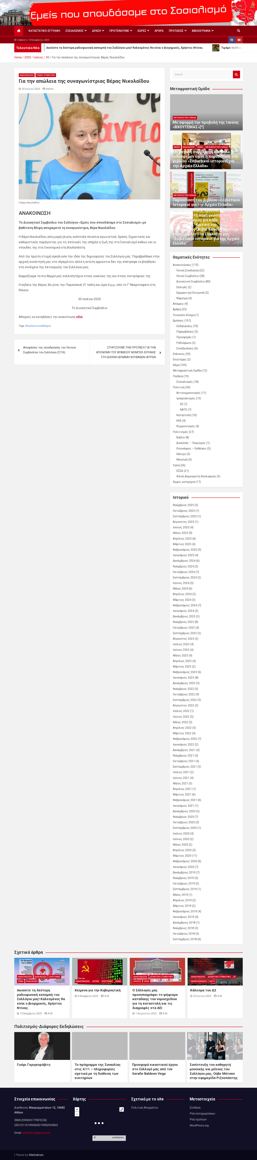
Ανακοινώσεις (27, 75)
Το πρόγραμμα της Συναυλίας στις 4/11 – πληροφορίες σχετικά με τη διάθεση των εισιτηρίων (98, 1071)
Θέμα (200, 147)
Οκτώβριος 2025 (184, 510)
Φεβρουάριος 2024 (185, 605)
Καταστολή (183, 415)
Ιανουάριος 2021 (183, 805)
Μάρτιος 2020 (182, 855)
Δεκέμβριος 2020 (184, 811)
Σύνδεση (195, 1107)
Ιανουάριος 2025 (183, 555)
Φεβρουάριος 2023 (185, 672)
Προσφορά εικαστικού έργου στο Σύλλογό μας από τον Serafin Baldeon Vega (155, 1069)
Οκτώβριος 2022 (184, 694)
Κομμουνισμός (185, 426)
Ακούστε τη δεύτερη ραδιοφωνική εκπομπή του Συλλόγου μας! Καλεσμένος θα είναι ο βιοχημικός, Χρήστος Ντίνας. (41, 999)
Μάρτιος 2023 (182, 666)
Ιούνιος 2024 (181, 583)
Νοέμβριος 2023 (183, 622)
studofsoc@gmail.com (36, 1132)
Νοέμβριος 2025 (183, 505)
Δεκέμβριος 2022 (184, 683)
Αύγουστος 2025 (183, 522)
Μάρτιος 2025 (182, 544)
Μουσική (182, 459)
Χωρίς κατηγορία (184, 482)
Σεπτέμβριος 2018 (185, 939)
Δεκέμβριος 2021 (184, 750)
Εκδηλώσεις (189, 147)
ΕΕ (181, 404)
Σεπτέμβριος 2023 (185, 633)
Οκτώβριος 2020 (184, 822)
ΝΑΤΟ (183, 409)
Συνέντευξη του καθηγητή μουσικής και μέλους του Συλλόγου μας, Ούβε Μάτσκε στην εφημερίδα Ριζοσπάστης (214, 1071)
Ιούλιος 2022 (181, 711)
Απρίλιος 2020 (182, 850)
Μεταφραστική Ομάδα (185, 118)
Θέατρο (181, 454)
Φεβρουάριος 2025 (185, 549)
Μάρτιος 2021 (182, 794)
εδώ (79, 317)
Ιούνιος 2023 (181, 649)
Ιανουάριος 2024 (183, 611)
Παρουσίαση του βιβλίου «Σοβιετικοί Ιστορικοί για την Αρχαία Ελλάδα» (206, 202)
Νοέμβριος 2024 (183, 566)
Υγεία (176, 465)
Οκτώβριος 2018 (184, 933)
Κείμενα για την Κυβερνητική (98, 990)
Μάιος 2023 (180, 655)
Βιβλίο (177, 147)
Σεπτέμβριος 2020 (185, 828)
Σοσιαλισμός (74, 30)
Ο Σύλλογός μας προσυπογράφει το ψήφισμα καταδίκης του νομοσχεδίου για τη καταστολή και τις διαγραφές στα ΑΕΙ (155, 999)
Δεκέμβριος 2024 (184, 560)
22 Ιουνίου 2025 (200, 996)
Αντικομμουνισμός (188, 393)
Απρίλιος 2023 (182, 661)
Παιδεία (178, 376)
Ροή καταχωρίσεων (202, 1113)
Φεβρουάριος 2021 (185, 800)
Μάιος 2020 (180, 844)
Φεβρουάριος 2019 (185, 911)
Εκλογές (181, 287)
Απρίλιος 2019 (182, 900)
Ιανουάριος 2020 (183, 867)
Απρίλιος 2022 (182, 727)
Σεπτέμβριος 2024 (185, 577)
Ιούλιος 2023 (181, 644)
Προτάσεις (176, 30)
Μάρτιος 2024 (182, 600)
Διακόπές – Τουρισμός (191, 443)
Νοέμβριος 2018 (183, 928)
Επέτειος (179, 354)
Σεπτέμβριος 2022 (185, 700)
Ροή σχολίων (198, 1119)
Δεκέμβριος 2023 (184, 616)
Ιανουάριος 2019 (183, 917)
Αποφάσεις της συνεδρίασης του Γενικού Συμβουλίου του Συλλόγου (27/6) (49, 350)
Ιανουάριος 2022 (183, 744)
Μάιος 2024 (180, 588)
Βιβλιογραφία (201, 30)
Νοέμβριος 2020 (183, 816)
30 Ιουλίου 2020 (29, 88)
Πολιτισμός (180, 432)
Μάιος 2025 (180, 533)
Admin (48, 88)
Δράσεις (178, 320)
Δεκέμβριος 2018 (184, 922)
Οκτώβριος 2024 (184, 572)
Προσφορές (184, 337)
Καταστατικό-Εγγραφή (44, 30)
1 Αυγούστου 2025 (144, 1013)
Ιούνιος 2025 (181, 527)
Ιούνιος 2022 (181, 716)
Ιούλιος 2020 (181, 833)
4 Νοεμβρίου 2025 (86, 996)
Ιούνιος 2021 (181, 778)
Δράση (96, 30)
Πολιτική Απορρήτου (144, 1107)
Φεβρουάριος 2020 (185, 861)
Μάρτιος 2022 (182, 733)
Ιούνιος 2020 (181, 839)
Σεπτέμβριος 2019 (185, 889)
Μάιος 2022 (180, 722)
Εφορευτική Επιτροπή (190, 292)
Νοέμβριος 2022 (183, 689)
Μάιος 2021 (180, 783)
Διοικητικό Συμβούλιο (190, 281)
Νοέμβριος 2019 (183, 878)
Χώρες (141, 30)
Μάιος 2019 (180, 894)
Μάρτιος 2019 (182, 906)
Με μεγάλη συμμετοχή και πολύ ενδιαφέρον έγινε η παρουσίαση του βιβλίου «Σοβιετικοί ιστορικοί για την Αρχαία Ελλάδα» (205, 159)
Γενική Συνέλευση (187, 270)
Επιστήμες (180, 359)
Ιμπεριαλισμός (185, 398)
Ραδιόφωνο (183, 343)
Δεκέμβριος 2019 (184, 872)
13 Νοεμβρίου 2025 (29, 1013)
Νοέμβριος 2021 (183, 755)
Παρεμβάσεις (185, 331)
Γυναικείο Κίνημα (184, 315)
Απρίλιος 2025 (182, 538)
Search (236, 74)
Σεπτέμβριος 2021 (185, 766)
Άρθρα (159, 30)
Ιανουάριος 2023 (183, 677)
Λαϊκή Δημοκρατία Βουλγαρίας (196, 476)
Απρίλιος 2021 (182, 789)
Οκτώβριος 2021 (184, 761)
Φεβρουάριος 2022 (185, 739)
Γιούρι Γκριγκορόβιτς (34, 1065)
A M (48, 1013)
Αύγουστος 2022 (183, 705)
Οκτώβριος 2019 (184, 883)
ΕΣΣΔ (179, 470)
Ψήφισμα (182, 298)
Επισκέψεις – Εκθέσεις (191, 448)
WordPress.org (199, 1125)
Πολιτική (179, 387)
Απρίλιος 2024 (182, 594)
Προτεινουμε (119, 30)
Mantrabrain (36, 1155)
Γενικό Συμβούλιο (45, 75)
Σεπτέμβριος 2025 (185, 516)
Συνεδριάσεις (185, 348)
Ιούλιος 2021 (181, 772)
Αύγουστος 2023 (183, 638)
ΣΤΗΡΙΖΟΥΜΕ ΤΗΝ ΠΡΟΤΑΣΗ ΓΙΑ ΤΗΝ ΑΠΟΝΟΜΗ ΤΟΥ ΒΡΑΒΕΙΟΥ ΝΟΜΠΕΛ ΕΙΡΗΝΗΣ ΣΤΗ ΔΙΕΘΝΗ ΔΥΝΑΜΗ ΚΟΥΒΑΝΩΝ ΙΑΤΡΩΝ (126, 352)
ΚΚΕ (179, 420)
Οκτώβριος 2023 (184, 627)
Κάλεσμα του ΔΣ (203, 990)
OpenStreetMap (103, 1137)
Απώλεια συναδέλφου (38, 325)
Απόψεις (178, 303)
